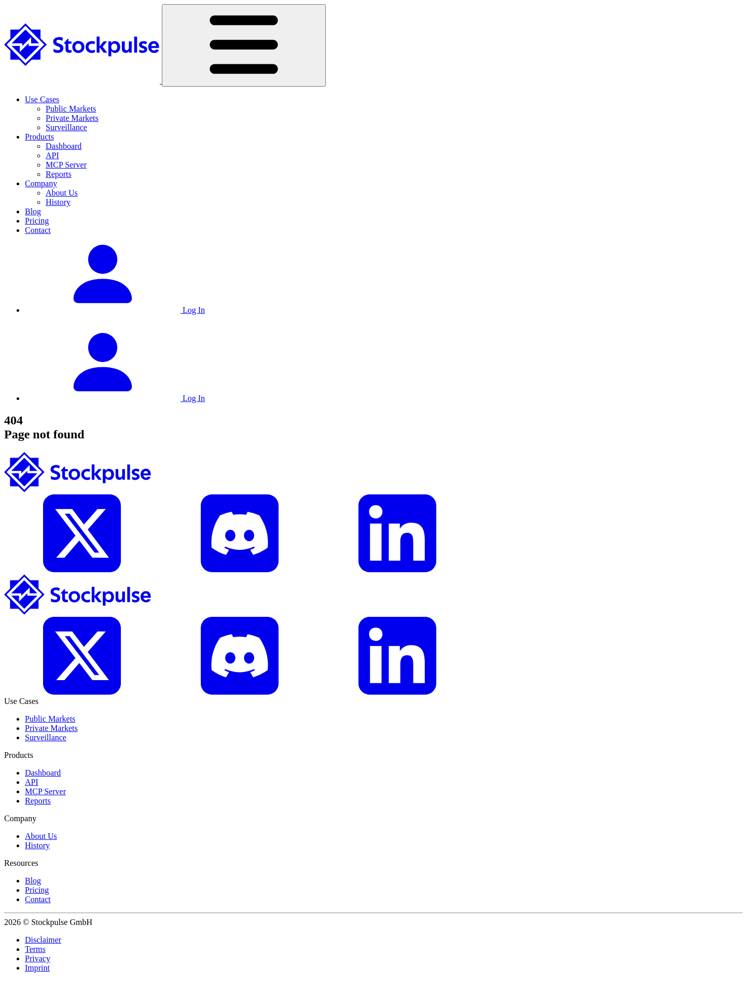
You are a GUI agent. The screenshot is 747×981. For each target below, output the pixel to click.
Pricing (37, 220)
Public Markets (71, 108)
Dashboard (63, 146)
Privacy (37, 958)
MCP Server (66, 164)
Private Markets (72, 118)
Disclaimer (43, 939)
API (52, 155)
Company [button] (41, 183)
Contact (38, 230)
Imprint (37, 967)
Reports (59, 174)
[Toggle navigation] (244, 45)
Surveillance (66, 127)
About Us (62, 192)
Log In (115, 310)
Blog (33, 211)
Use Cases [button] (42, 99)
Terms (35, 949)
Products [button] (39, 136)
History (58, 202)
